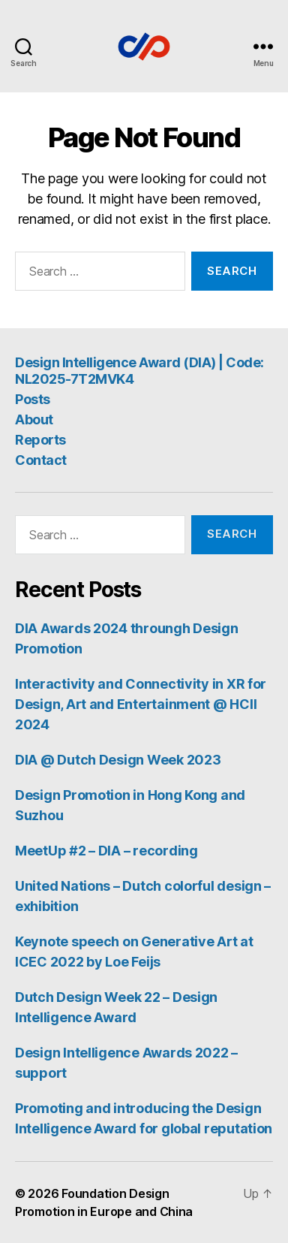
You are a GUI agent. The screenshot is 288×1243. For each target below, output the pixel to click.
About (34, 419)
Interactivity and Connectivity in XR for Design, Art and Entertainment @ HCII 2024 (140, 704)
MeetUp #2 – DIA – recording (106, 850)
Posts (32, 399)
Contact (41, 460)
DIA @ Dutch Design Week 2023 (117, 760)
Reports (40, 440)
